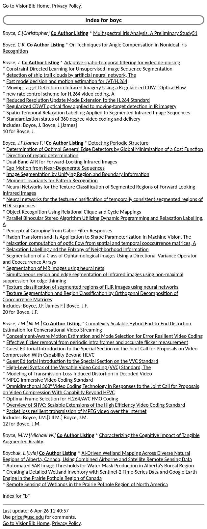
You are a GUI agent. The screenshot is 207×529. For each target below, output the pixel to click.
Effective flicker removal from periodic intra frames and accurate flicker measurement (97, 342)
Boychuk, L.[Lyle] (20, 453)
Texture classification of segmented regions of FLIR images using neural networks (92, 287)
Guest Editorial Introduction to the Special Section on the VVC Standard (82, 361)
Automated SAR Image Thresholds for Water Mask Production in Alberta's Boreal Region (100, 465)
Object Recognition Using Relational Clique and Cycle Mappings (74, 212)
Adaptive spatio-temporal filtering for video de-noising (122, 62)
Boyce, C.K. (14, 45)
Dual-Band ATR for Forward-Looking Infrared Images (62, 162)
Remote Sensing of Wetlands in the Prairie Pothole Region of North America (87, 484)
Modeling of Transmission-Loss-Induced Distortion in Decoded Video (79, 373)
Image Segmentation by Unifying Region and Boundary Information (78, 174)
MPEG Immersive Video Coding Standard (50, 380)
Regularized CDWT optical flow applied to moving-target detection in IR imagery (91, 106)
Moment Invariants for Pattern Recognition (52, 180)
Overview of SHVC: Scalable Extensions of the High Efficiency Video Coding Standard (96, 405)
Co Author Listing (69, 33)
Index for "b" (16, 496)
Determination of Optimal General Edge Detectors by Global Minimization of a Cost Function (105, 149)
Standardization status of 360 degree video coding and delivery (74, 119)
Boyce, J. (12, 62)
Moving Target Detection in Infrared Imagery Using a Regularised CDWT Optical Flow (96, 87)
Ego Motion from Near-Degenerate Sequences (56, 168)
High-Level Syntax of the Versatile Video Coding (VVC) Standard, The (79, 367)
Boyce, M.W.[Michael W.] (29, 435)
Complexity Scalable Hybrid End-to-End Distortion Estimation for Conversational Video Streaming (97, 326)
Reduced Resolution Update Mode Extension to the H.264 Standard (78, 100)
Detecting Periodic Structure (118, 143)
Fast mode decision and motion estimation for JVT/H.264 (67, 81)
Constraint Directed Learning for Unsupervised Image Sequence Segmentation (89, 69)
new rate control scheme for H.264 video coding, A (61, 94)
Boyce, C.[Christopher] (26, 33)
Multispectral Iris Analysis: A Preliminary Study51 (145, 33)
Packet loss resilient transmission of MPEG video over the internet (77, 411)
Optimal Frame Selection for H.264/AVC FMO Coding (62, 399)
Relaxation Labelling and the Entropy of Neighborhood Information (78, 249)
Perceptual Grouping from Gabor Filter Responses (59, 230)
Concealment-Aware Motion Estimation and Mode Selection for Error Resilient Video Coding (105, 336)
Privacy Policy (66, 6)
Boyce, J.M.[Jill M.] (22, 323)
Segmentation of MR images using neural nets (55, 268)
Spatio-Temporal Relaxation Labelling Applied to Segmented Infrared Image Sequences (98, 112)
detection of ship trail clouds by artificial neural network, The (71, 75)
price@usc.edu (28, 517)
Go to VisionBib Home (26, 6)
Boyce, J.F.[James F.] (24, 143)
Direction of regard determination (43, 155)
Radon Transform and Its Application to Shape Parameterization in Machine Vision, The (99, 237)
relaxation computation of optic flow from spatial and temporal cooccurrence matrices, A (101, 243)
